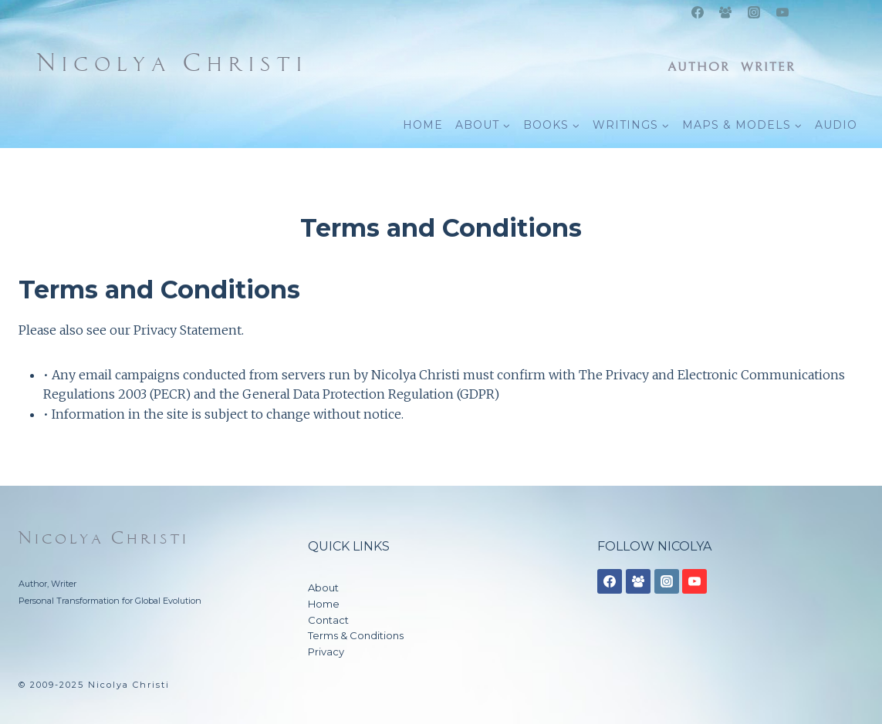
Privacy (326, 651)
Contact (328, 620)
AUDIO (836, 125)
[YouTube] (782, 12)
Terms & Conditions (356, 635)
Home (324, 604)
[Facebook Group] (725, 12)
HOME (423, 125)
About (323, 587)
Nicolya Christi (104, 538)
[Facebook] (697, 12)
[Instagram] (754, 12)
